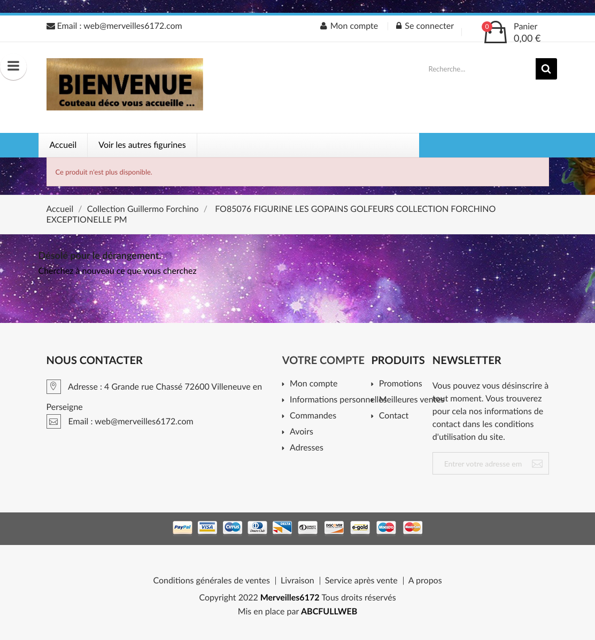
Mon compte (313, 384)
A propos (425, 580)
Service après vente (361, 580)
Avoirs (301, 432)
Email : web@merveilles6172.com (114, 26)
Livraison (297, 580)
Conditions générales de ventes (211, 580)
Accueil (63, 145)
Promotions (400, 384)
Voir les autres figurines (142, 145)
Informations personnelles (334, 400)
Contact (393, 416)
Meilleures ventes (410, 400)
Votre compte (323, 360)
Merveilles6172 (290, 597)
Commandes (313, 416)
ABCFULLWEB (329, 611)
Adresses (306, 448)
